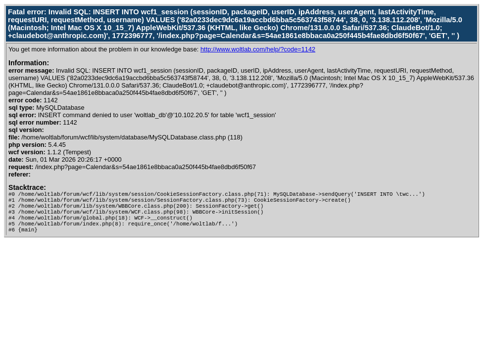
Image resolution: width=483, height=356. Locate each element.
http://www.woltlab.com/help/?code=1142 (257, 49)
